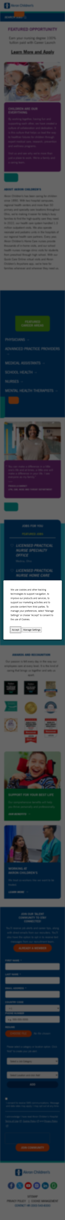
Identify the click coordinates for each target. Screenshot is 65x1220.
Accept (15, 629)
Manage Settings (31, 629)
